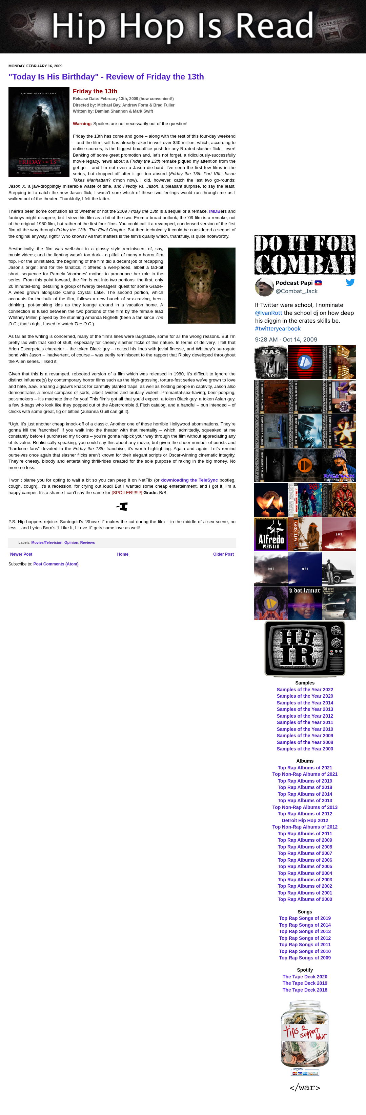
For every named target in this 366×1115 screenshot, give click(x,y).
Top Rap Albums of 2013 (305, 800)
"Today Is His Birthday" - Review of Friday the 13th (106, 76)
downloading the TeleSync (189, 480)
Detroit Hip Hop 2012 (305, 820)
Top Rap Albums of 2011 (305, 833)
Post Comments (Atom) (55, 564)
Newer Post (21, 554)
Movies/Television (46, 542)
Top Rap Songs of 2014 (305, 925)
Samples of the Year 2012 (305, 716)
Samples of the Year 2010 (305, 729)
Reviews (87, 542)
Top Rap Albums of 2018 (305, 787)
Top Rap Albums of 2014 (305, 794)
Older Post (223, 554)
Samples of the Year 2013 (305, 709)
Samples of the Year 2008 (305, 742)
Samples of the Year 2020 (305, 696)
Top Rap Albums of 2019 (305, 781)
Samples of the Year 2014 (305, 702)
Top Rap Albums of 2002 (305, 886)
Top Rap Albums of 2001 (305, 893)
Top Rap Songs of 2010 (305, 951)
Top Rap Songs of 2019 (305, 918)
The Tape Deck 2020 (305, 976)
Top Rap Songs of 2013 (305, 931)
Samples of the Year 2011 (305, 722)
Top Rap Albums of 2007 (305, 853)
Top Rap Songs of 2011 (305, 944)
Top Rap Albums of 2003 (305, 879)
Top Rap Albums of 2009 (305, 840)
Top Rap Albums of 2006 (305, 860)
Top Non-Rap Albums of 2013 (305, 807)
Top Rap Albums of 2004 (305, 873)
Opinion (71, 542)
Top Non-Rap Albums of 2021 (305, 774)
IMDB (215, 211)
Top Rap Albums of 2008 (305, 847)
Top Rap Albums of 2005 (305, 866)
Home (122, 554)
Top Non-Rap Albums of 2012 (305, 827)
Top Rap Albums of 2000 (305, 899)
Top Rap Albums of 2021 (305, 767)
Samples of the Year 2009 (305, 735)
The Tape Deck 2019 (305, 983)
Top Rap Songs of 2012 (305, 938)
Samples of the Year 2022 (305, 689)
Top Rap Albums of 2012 (305, 813)
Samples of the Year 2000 (305, 748)
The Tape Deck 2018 (305, 990)
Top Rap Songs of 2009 (305, 957)
